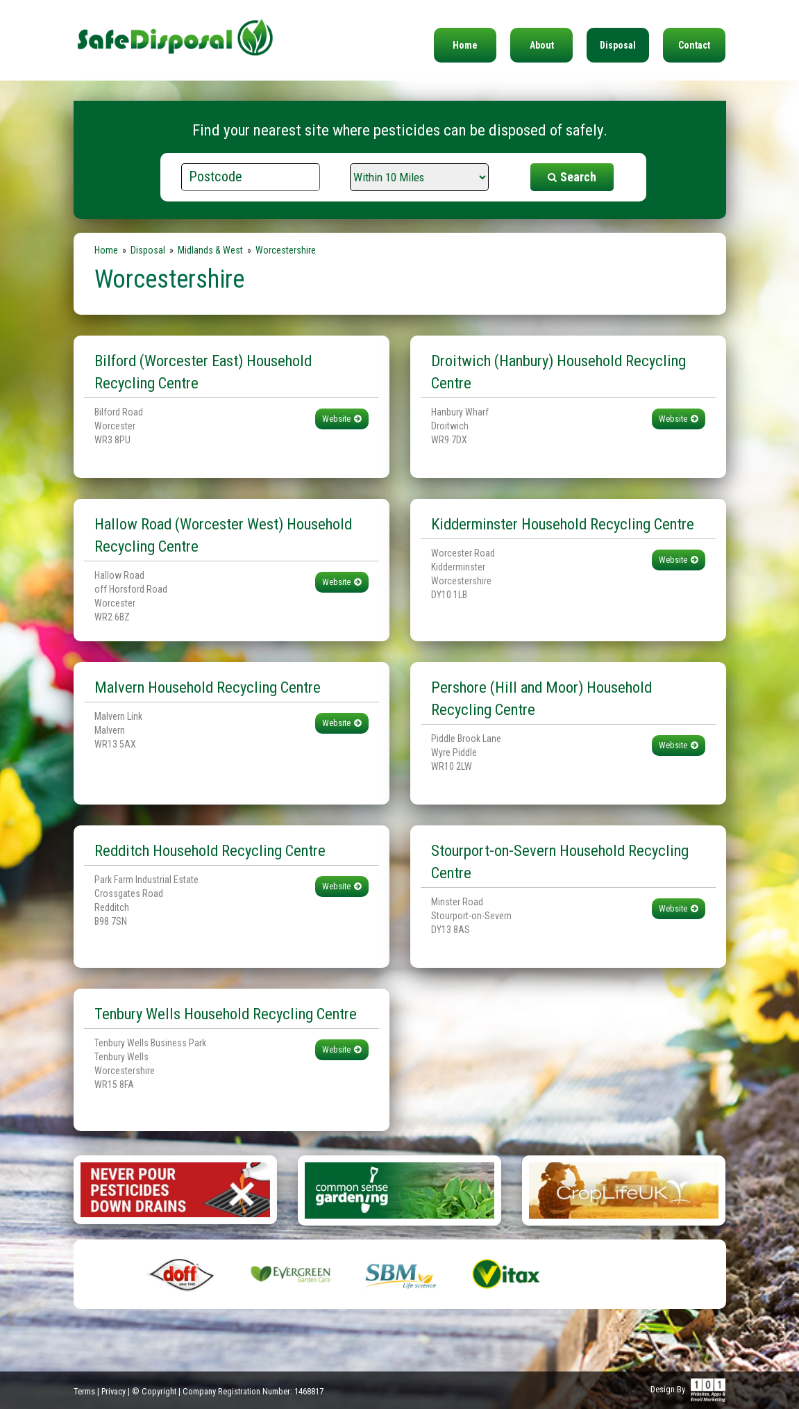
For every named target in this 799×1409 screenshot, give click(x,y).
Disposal (618, 45)
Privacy (113, 1391)
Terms (84, 1391)
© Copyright (154, 1391)
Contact (694, 45)
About (542, 45)
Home (465, 45)
